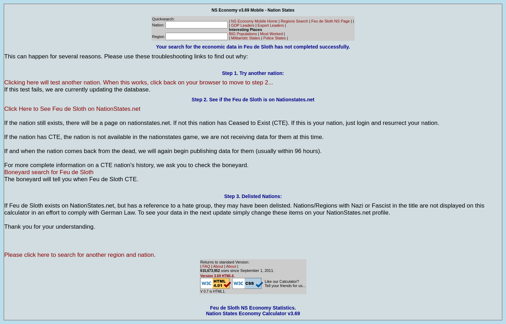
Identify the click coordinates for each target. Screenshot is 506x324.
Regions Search (294, 21)
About (218, 266)
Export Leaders (271, 25)
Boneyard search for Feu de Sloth (48, 172)
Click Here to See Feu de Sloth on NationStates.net (72, 109)
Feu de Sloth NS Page (330, 21)
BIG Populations (243, 34)
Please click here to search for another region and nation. (80, 255)
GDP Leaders (242, 25)
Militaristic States (245, 38)
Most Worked (271, 34)
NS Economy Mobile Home (254, 21)
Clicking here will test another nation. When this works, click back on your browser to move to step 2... (138, 82)
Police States (274, 38)
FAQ (206, 266)
